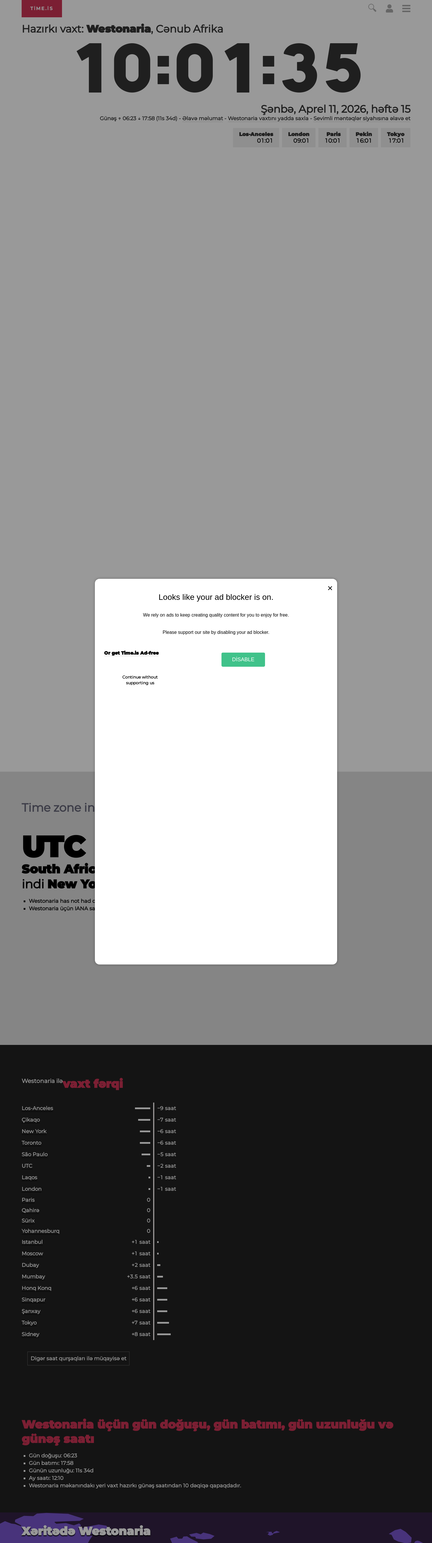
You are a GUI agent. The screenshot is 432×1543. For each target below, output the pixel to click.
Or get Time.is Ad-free (131, 653)
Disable (243, 659)
